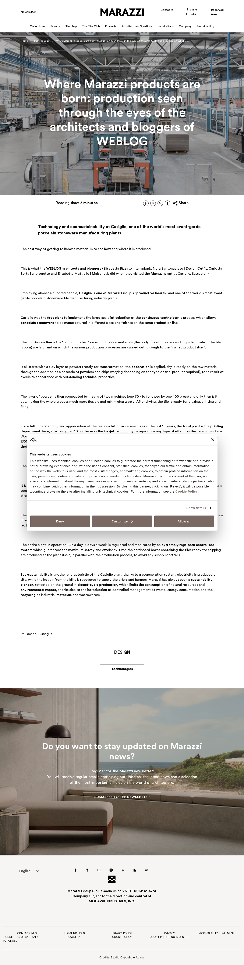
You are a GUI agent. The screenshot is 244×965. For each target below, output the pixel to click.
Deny (60, 521)
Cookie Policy (187, 491)
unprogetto (40, 274)
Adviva (140, 957)
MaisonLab (100, 274)
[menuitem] (24, 871)
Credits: (104, 957)
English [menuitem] (24, 871)
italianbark (142, 268)
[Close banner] (212, 439)
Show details (196, 508)
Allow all (184, 521)
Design (122, 652)
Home (24, 41)
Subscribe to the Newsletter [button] (122, 797)
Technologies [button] (122, 669)
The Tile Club (41, 41)
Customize (122, 521)
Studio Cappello (121, 957)
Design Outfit (196, 268)
